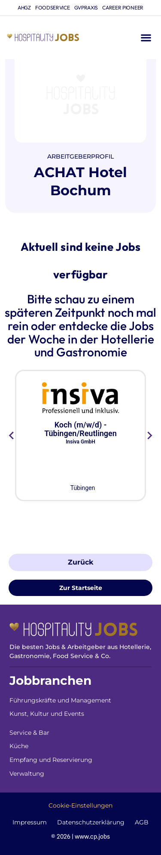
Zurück (80, 562)
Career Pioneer (122, 7)
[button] (145, 37)
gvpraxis (86, 7)
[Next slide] (149, 436)
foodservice (52, 7)
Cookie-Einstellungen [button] (80, 805)
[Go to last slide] (12, 436)
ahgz (24, 7)
